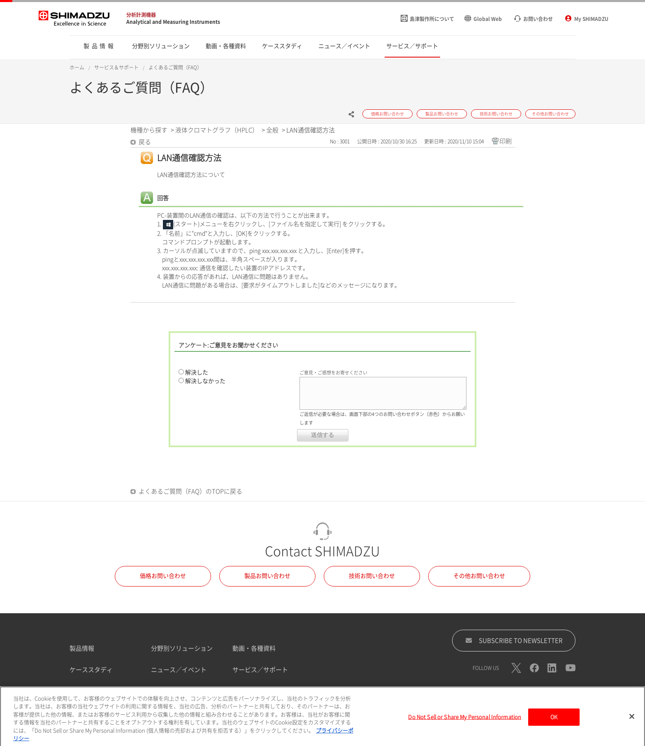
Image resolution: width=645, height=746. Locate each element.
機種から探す (148, 130)
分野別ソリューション (182, 648)
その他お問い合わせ (479, 576)
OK (553, 723)
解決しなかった (205, 381)
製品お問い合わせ (267, 576)
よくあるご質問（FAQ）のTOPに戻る (190, 491)
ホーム (77, 67)
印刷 (505, 141)
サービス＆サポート (116, 67)
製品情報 (82, 648)
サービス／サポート (260, 670)
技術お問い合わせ (372, 576)
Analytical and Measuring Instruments (173, 21)
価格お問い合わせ (163, 576)
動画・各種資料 (254, 648)
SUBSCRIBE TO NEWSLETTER (514, 640)
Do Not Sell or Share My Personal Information (464, 723)
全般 (272, 130)
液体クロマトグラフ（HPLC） (216, 130)
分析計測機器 (141, 14)
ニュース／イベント (178, 670)
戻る (145, 142)
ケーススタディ (91, 670)
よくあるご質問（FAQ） (175, 67)
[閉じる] (632, 723)
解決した (196, 372)
